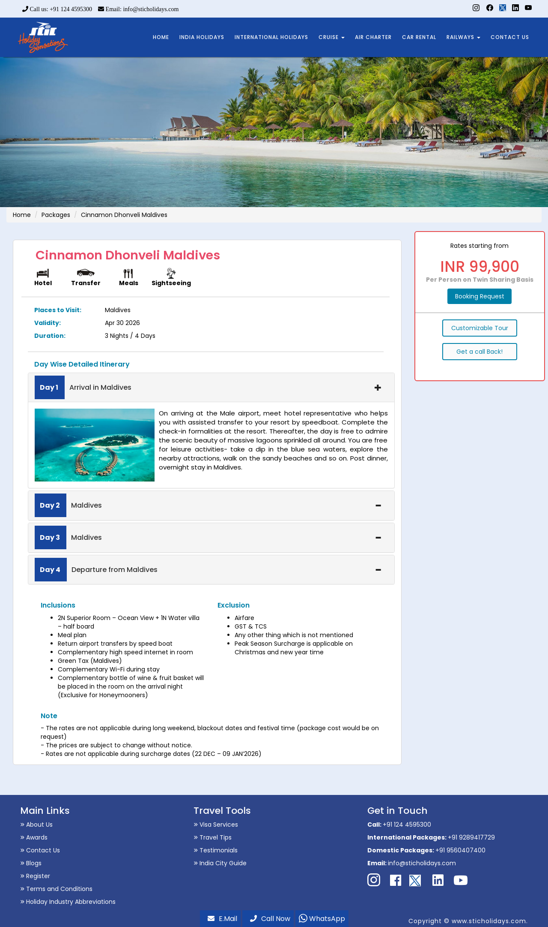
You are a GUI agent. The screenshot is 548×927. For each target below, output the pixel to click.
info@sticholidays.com (422, 863)
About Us (36, 824)
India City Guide (220, 863)
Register (35, 876)
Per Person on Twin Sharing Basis (479, 279)
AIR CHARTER (373, 37)
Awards (34, 837)
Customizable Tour (479, 328)
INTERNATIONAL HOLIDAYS (271, 37)
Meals (128, 283)
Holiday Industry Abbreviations (68, 901)
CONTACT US (510, 37)
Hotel (43, 283)
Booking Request (479, 296)
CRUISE (332, 37)
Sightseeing (171, 283)
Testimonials (216, 850)
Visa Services (216, 824)
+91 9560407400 (460, 850)
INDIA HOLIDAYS (201, 37)
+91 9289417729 (471, 837)
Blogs (31, 863)
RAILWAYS (463, 37)
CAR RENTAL (419, 37)
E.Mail (222, 919)
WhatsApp (322, 919)
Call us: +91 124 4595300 (57, 9)
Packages (56, 215)
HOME (161, 37)
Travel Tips (213, 837)
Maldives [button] (208, 505)
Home (22, 215)
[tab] (211, 387)
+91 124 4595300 (407, 824)
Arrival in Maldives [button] (208, 387)
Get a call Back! (479, 351)
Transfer (86, 283)
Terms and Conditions (56, 889)
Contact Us (40, 850)
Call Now (270, 919)
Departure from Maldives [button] (208, 570)
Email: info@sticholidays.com (138, 9)
